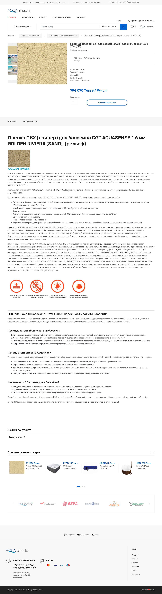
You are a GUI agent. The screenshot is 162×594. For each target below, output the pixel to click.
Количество (75, 97)
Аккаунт (135, 555)
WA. (153, 590)
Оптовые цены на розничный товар (87, 2)
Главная (12, 17)
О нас (134, 570)
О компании (27, 17)
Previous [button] (13, 504)
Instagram (69, 535)
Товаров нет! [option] (17, 437)
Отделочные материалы (30, 36)
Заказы (135, 559)
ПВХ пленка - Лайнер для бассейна (63, 36)
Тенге (119, 21)
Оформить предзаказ (107, 103)
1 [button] (78, 486)
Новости (43, 17)
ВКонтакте (83, 535)
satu (95, 535)
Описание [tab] (11, 121)
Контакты (136, 574)
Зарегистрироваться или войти (141, 21)
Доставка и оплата (62, 17)
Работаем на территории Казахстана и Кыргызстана (44, 2)
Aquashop (23, 590)
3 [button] (84, 486)
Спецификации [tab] (30, 121)
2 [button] (82, 486)
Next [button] (149, 504)
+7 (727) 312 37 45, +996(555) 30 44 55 (124, 2)
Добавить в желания (79, 50)
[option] (42, 63)
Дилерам (81, 17)
